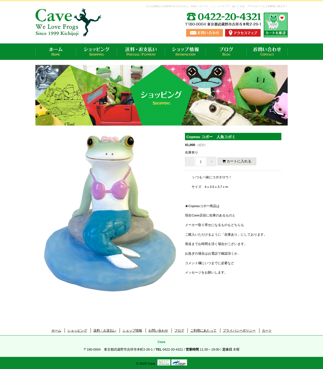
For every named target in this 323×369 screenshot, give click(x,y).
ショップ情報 (185, 51)
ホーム (55, 51)
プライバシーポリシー (239, 330)
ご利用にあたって (203, 330)
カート (267, 330)
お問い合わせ (267, 51)
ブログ (226, 51)
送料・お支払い (141, 51)
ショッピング (96, 51)
